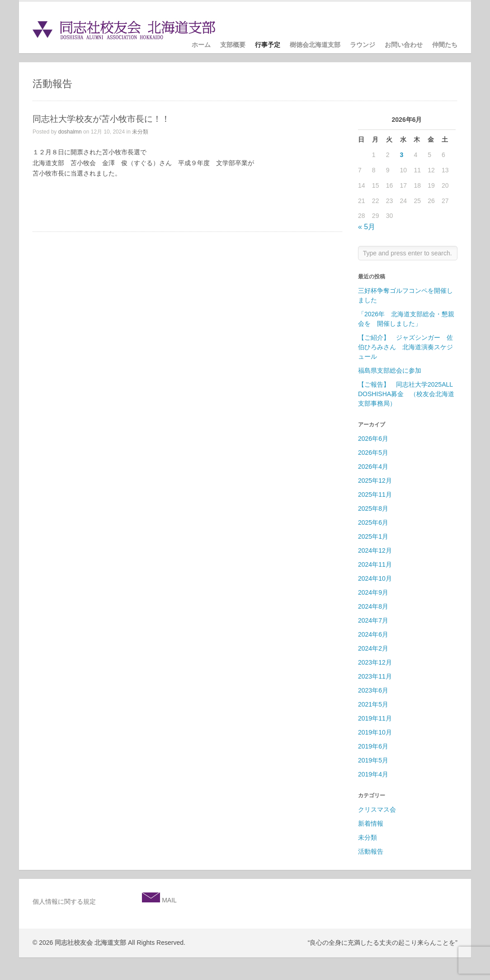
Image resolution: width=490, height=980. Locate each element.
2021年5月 (373, 704)
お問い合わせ (404, 44)
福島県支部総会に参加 (393, 370)
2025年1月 (373, 536)
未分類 (140, 132)
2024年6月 (373, 634)
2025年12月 (375, 480)
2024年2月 (373, 648)
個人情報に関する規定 (64, 901)
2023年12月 (375, 662)
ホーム (201, 44)
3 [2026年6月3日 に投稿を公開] (402, 154)
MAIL (168, 900)
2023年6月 (373, 690)
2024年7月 (373, 620)
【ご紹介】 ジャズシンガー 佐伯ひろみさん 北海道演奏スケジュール (405, 347)
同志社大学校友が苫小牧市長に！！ (101, 119)
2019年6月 (373, 746)
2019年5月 (373, 760)
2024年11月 (375, 564)
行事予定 (267, 44)
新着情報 (370, 823)
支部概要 (232, 44)
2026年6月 (373, 438)
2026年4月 (373, 466)
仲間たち (444, 44)
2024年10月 (375, 578)
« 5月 (366, 227)
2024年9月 (373, 592)
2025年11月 (375, 494)
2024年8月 (373, 606)
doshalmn (70, 132)
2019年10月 (375, 732)
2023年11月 (375, 676)
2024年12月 (375, 550)
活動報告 (370, 851)
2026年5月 (373, 452)
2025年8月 (373, 508)
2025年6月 (373, 522)
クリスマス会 (377, 809)
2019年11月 (375, 718)
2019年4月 (373, 774)
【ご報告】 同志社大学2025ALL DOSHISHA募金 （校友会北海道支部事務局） (406, 394)
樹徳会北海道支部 (315, 44)
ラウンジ (362, 44)
